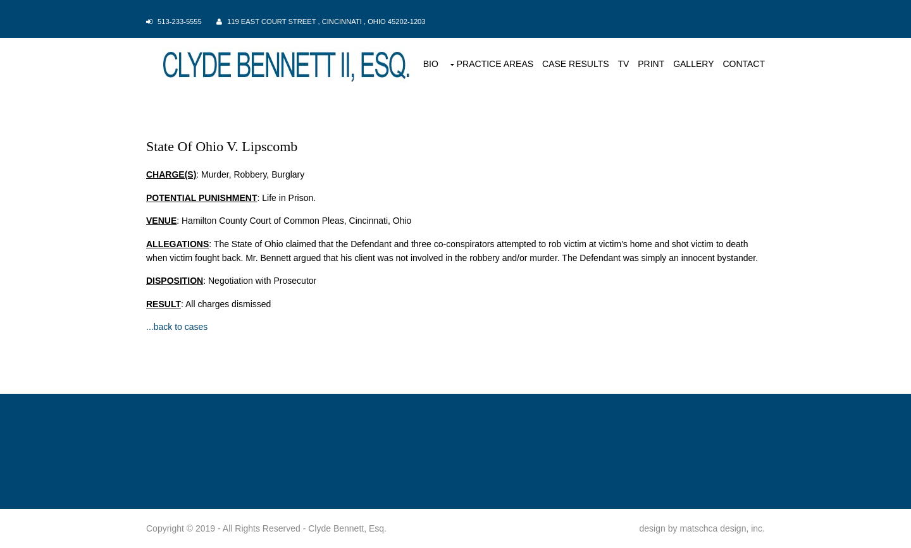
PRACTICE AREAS (495, 64)
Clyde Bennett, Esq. (347, 528)
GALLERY (693, 64)
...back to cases (177, 327)
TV (623, 64)
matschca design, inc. (722, 528)
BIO (430, 64)
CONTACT (743, 64)
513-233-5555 (180, 21)
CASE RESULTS (575, 64)
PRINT (651, 64)
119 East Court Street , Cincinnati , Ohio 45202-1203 (326, 21)
